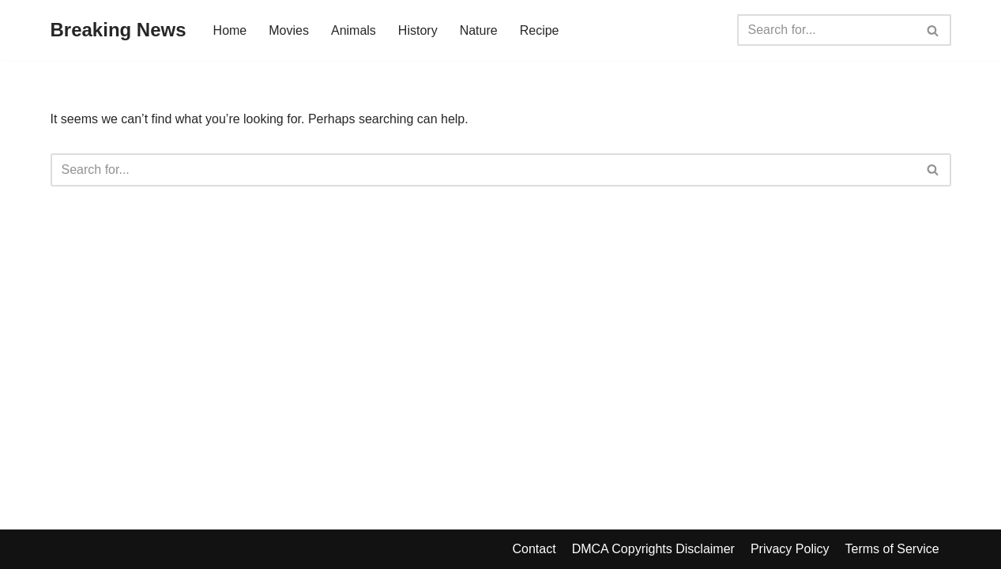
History (418, 30)
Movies (289, 30)
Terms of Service (892, 549)
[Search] (826, 30)
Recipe (539, 30)
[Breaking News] (118, 30)
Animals (353, 30)
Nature (479, 30)
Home (230, 30)
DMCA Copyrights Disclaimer (653, 549)
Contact (534, 549)
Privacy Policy (790, 549)
